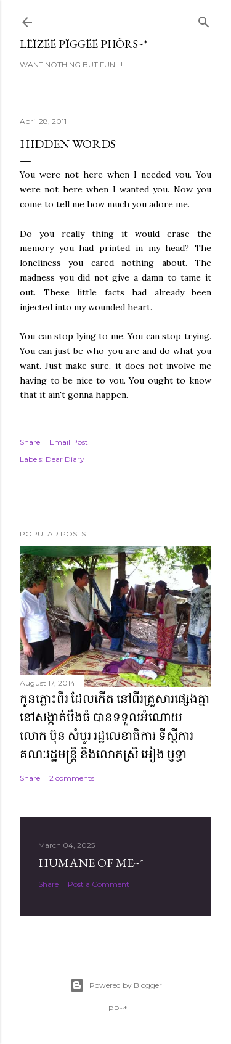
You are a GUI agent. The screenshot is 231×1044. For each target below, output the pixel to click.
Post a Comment (98, 884)
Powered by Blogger (116, 985)
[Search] (204, 19)
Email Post (68, 441)
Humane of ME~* (91, 863)
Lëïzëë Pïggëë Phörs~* (84, 44)
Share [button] (30, 441)
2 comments (71, 778)
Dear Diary (65, 459)
